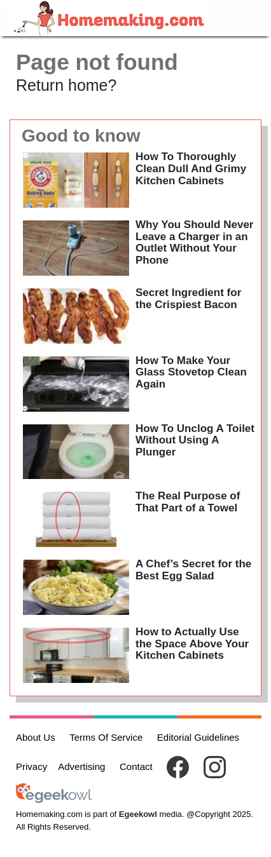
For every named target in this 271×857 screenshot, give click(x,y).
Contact (136, 766)
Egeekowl (138, 814)
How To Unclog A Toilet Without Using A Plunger (195, 440)
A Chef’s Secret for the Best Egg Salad (193, 570)
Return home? (66, 85)
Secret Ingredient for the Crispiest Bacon (188, 299)
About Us (35, 737)
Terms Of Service (105, 737)
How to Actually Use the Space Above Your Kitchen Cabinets (192, 643)
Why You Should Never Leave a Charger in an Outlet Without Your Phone (194, 242)
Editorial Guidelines (198, 737)
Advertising (81, 766)
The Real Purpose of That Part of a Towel (188, 502)
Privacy (31, 766)
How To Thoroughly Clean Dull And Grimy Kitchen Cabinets (191, 168)
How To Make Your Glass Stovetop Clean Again (191, 372)
